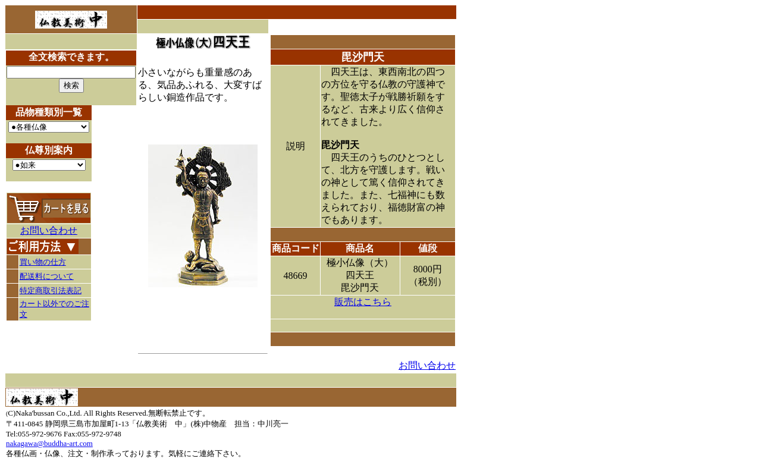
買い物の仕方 (43, 261)
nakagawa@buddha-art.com (49, 443)
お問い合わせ (48, 230)
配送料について (47, 276)
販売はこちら (362, 302)
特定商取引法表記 (50, 290)
